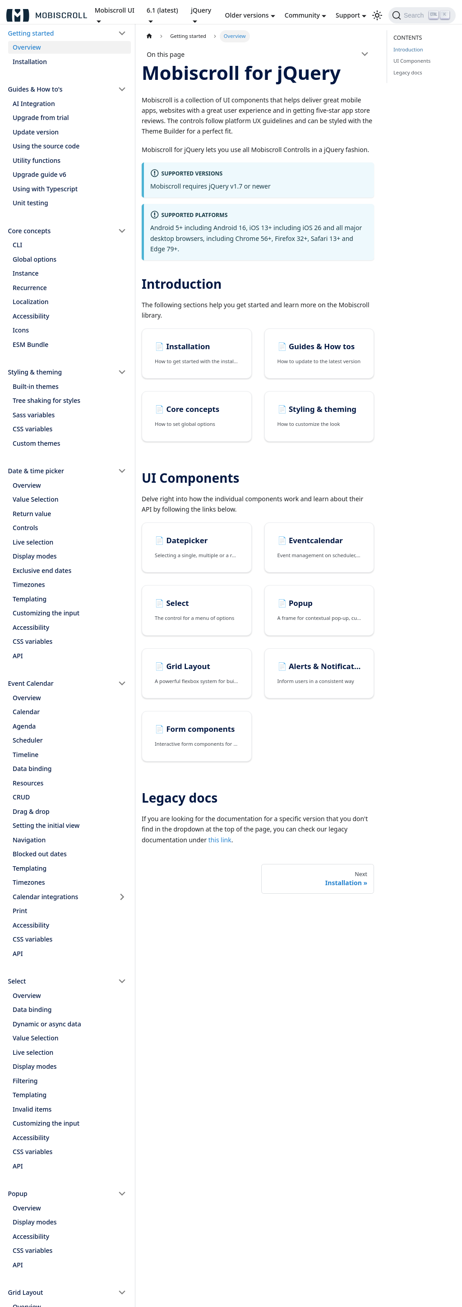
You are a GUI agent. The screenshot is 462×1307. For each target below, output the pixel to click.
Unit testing (30, 203)
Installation (30, 61)
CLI (17, 244)
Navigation (29, 840)
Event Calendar (31, 683)
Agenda (24, 726)
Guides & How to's (35, 89)
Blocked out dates (40, 854)
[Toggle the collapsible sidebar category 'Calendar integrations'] (122, 897)
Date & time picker (36, 470)
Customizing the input (46, 613)
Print (20, 910)
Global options (34, 259)
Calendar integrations (45, 896)
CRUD (21, 797)
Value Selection (35, 499)
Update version (36, 132)
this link (219, 840)
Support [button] (348, 15)
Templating (29, 599)
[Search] (422, 15)
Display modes (35, 556)
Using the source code (46, 146)
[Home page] (149, 36)
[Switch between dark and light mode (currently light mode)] (377, 15)
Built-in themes (36, 386)
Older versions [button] (247, 15)
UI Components (411, 60)
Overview (27, 47)
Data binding (32, 768)
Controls (25, 527)
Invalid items (32, 1109)
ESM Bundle (30, 344)
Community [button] (302, 15)
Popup (18, 1193)
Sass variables (34, 415)
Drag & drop (31, 811)
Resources (28, 783)
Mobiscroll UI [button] (114, 10)
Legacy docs (407, 72)
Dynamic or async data (47, 1024)
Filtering (25, 1080)
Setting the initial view (46, 825)
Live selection (33, 542)
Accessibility (31, 316)
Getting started (31, 33)
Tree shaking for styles (46, 400)
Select (17, 981)
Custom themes (36, 443)
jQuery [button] (201, 10)
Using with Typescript (45, 189)
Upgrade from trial (41, 117)
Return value (32, 513)
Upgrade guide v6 (39, 174)
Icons (21, 330)
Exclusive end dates (42, 570)
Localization (31, 301)
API (18, 655)
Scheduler (28, 740)
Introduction (408, 49)
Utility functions (36, 160)
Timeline (25, 754)
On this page (166, 54)
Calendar (26, 711)
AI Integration (34, 103)
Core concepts (29, 230)
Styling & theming (35, 372)
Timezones (29, 584)
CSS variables (32, 429)
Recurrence (30, 287)
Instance (26, 273)
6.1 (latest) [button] (162, 10)
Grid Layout (25, 1292)
